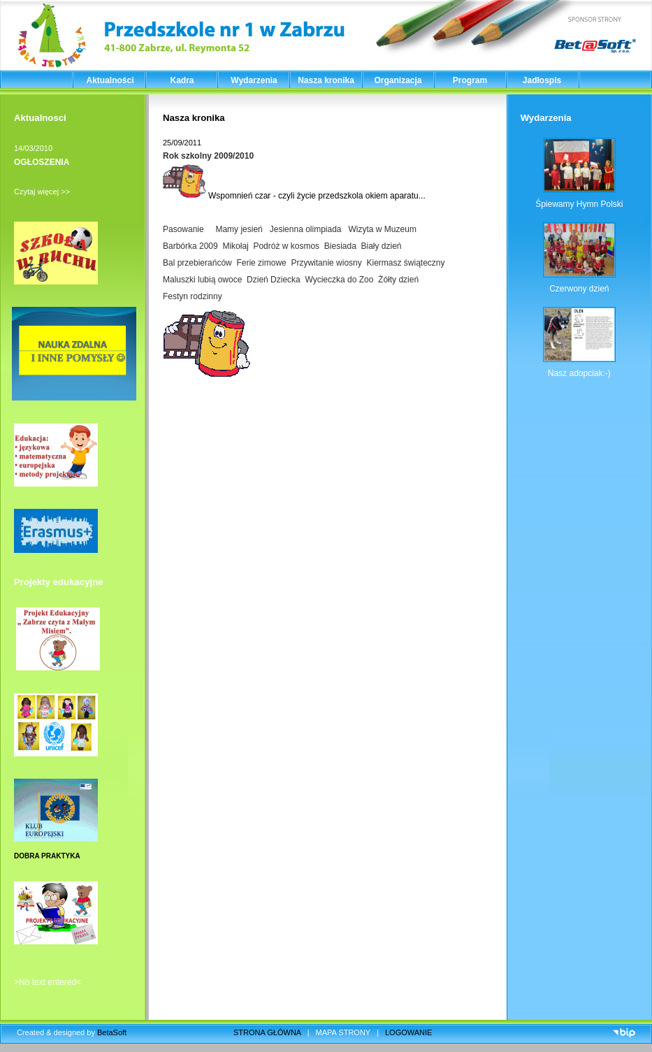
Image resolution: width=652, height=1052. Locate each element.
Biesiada (340, 246)
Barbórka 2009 (190, 246)
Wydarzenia (254, 80)
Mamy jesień (237, 229)
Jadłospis (542, 80)
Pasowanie (183, 229)
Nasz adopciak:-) (579, 373)
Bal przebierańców (197, 263)
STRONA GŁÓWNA (267, 1032)
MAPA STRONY (343, 1032)
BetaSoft (111, 1032)
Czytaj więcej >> (42, 191)
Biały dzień (381, 246)
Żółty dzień (398, 279)
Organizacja (397, 80)
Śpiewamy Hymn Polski (579, 204)
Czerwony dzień (579, 289)
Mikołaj (235, 246)
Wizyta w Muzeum (382, 229)
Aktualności (109, 80)
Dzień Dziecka (273, 279)
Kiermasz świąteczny (405, 263)
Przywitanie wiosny (326, 263)
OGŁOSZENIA (41, 162)
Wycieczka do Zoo (339, 279)
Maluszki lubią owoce (202, 279)
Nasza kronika (326, 80)
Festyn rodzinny (192, 296)
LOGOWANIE (408, 1032)
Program (470, 80)
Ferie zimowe (261, 263)
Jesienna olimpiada (306, 229)
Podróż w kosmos (286, 246)
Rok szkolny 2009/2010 (208, 156)
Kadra (182, 80)
